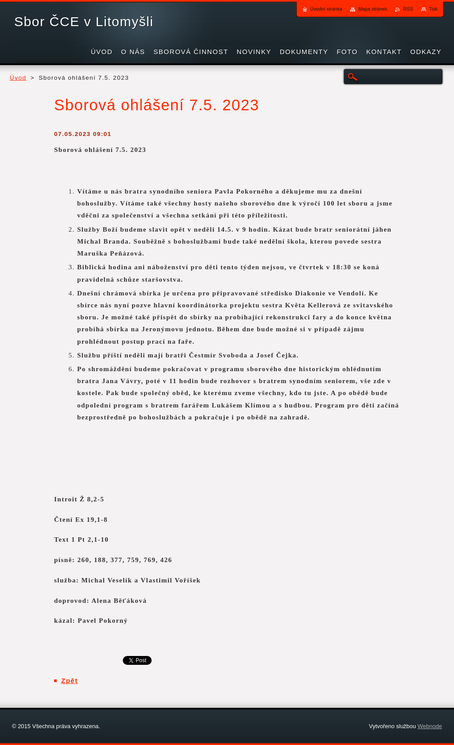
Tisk (433, 9)
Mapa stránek (372, 9)
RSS (408, 9)
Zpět (69, 680)
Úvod (18, 77)
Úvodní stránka (326, 9)
